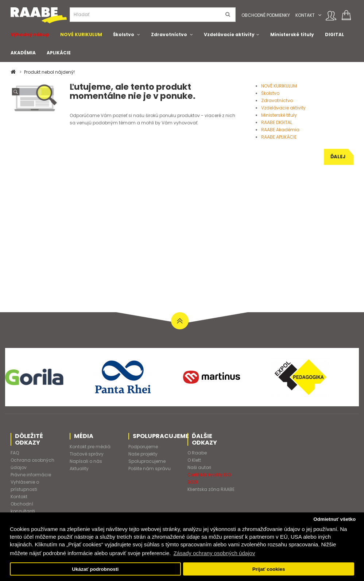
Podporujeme (143, 447)
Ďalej (337, 156)
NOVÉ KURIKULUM (81, 34)
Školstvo (123, 34)
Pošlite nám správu (149, 468)
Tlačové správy (87, 454)
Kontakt (305, 15)
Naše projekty (143, 454)
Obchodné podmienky (265, 15)
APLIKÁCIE (59, 53)
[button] (319, 15)
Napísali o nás (86, 461)
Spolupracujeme (147, 461)
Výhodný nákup (30, 34)
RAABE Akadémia (280, 130)
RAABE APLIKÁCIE (279, 137)
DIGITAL (334, 34)
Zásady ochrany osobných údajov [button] (214, 553)
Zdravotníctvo (169, 34)
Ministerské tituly (292, 34)
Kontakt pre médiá (90, 447)
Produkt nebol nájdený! (49, 72)
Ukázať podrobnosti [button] (95, 569)
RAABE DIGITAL (276, 122)
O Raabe (197, 453)
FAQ (15, 453)
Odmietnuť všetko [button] (334, 519)
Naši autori (199, 467)
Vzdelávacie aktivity (229, 34)
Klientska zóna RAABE (211, 489)
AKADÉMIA (23, 53)
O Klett (194, 460)
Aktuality (79, 468)
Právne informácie (31, 475)
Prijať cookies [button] (268, 569)
